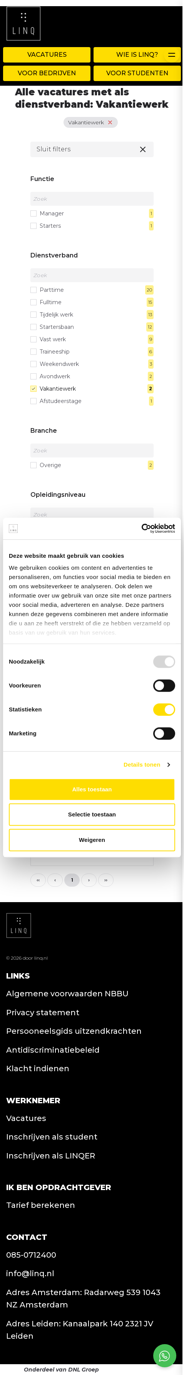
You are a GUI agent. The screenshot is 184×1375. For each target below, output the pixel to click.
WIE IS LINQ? (137, 54)
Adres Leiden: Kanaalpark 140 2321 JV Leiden (79, 1330)
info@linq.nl (30, 1273)
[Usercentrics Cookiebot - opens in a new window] (141, 528)
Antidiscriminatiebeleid (53, 1050)
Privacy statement (42, 1012)
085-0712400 (31, 1255)
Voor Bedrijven (47, 73)
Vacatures (47, 54)
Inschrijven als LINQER (50, 1155)
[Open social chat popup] (164, 1355)
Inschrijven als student (51, 1136)
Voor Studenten (137, 73)
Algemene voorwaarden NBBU (67, 993)
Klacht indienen (37, 1068)
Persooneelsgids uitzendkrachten (74, 1031)
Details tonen (142, 764)
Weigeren (92, 840)
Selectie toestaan (92, 814)
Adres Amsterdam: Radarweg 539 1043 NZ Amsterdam (83, 1299)
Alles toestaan (92, 789)
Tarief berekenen (40, 1205)
